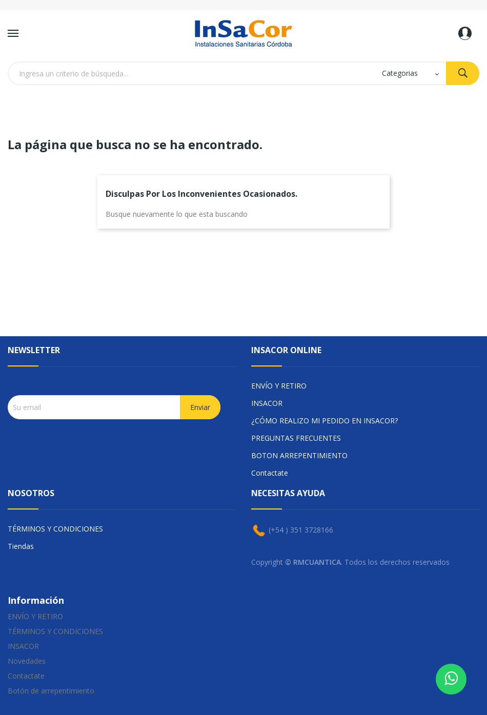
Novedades (27, 661)
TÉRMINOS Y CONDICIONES (55, 529)
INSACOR (266, 403)
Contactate (269, 473)
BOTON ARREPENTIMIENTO (299, 455)
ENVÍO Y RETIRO (279, 386)
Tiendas (21, 546)
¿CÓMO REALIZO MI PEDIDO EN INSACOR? (324, 420)
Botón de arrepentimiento (51, 691)
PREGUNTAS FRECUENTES (296, 438)
